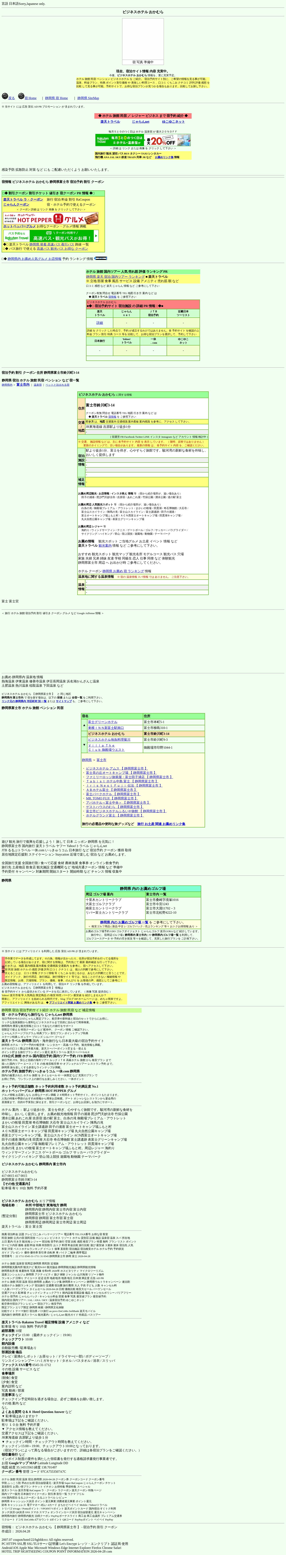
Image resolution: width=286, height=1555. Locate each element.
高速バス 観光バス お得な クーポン (62, 248)
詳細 (99, 323)
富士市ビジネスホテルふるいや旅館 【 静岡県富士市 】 (126, 811)
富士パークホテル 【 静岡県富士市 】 (113, 794)
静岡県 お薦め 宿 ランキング (123, 571)
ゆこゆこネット (173, 121)
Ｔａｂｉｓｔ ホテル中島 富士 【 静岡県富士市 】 (122, 781)
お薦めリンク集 (164, 157)
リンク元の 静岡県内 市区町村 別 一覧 (24, 701)
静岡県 (87, 760)
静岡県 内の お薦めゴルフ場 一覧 (124, 922)
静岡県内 (7, 384)
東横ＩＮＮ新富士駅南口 (106, 728)
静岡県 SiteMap (88, 98)
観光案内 (105, 545)
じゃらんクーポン (16, 204)
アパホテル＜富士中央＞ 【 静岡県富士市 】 (118, 802)
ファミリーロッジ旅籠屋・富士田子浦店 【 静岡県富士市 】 (129, 777)
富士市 (101, 760)
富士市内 (22, 384)
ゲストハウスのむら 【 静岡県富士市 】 (115, 807)
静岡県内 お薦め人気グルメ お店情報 (34, 259)
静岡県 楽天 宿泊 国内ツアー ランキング (115, 276)
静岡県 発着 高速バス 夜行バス (51, 244)
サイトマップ (64, 701)
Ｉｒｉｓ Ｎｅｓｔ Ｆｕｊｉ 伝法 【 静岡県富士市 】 (124, 785)
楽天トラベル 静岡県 (17, 1040)
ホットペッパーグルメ (19, 226)
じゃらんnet (140, 121)
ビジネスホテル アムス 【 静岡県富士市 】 (117, 768)
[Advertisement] (27, 640)
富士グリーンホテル (102, 722)
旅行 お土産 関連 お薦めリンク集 (161, 824)
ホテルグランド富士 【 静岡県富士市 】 (115, 815)
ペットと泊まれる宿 (57, 384)
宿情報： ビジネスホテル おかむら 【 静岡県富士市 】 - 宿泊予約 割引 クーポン (59, 1527)
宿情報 (112, 296)
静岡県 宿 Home (56, 98)
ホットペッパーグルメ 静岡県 (23, 1090)
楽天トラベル (110, 121)
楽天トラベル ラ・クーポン (23, 199)
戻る (8, 98)
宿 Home (27, 98)
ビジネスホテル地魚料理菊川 (109, 739)
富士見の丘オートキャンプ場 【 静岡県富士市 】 (121, 772)
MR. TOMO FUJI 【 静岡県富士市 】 (112, 798)
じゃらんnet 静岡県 (59, 1014)
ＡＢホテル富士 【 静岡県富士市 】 (111, 790)
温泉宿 (38, 384)
